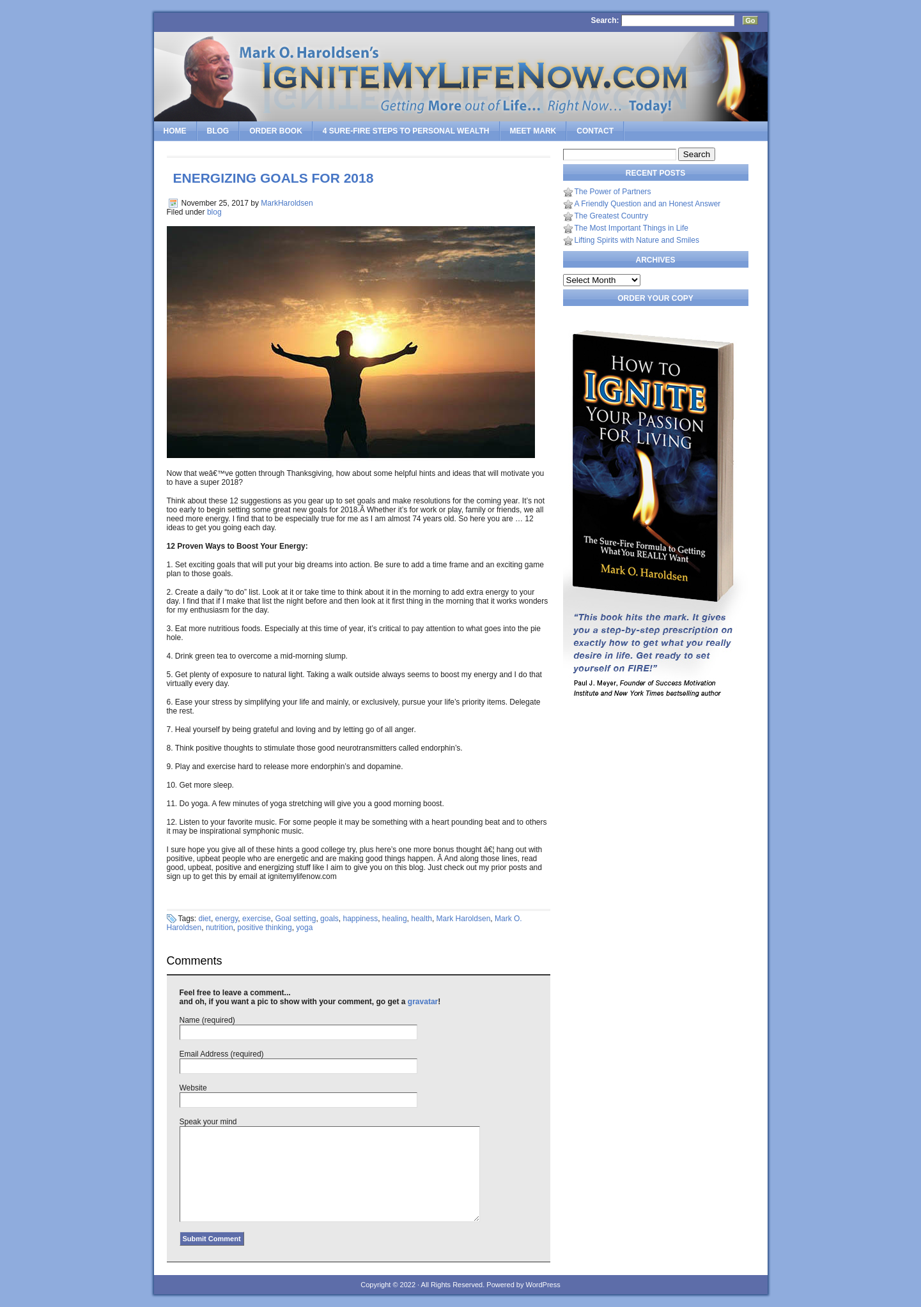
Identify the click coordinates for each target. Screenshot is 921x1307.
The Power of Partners (613, 191)
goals (329, 918)
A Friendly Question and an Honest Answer (648, 203)
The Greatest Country (611, 215)
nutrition (219, 927)
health (421, 918)
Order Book (275, 130)
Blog (218, 130)
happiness (360, 918)
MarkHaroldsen (287, 203)
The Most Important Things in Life (632, 228)
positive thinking (264, 927)
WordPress (542, 1284)
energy (226, 918)
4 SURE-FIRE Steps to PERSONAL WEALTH (406, 130)
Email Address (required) (222, 1054)
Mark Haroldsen (464, 918)
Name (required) (207, 1020)
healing (394, 918)
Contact (595, 130)
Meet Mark (533, 130)
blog (214, 212)
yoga (304, 927)
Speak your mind (208, 1121)
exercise (256, 918)
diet (205, 918)
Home (175, 130)
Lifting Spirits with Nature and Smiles (637, 240)
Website (193, 1087)
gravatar (423, 1001)
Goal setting (295, 918)
